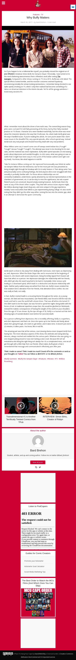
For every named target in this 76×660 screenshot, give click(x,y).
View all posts (38, 462)
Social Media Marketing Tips (35, 572)
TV (42, 14)
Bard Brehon (41, 22)
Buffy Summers (11, 359)
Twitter (20, 354)
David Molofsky (40, 654)
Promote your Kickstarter (33, 561)
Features (36, 14)
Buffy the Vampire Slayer (28, 359)
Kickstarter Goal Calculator (34, 566)
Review (51, 359)
